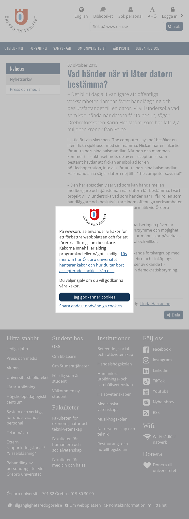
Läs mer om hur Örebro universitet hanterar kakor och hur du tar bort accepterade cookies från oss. (93, 262)
